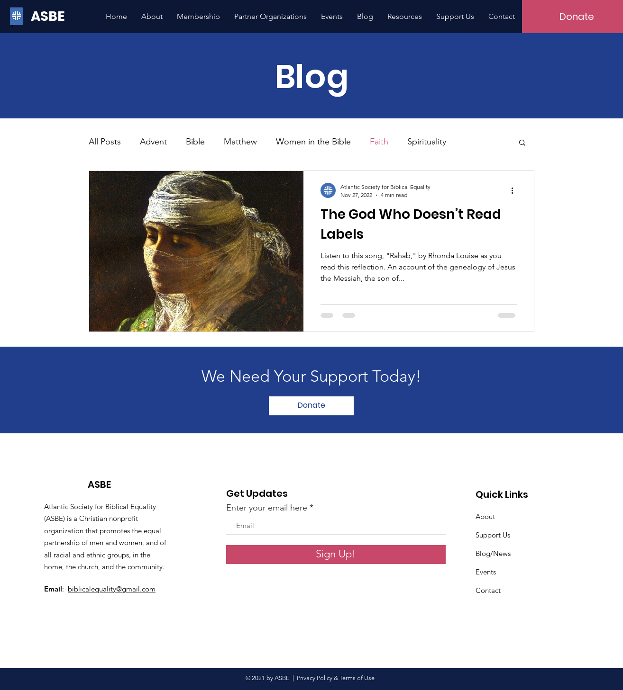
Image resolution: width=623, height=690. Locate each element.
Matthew (240, 141)
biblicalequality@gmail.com (112, 588)
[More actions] (515, 190)
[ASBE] (49, 16)
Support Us (493, 534)
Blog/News (493, 553)
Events (486, 571)
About (485, 516)
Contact (488, 590)
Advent (153, 141)
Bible (195, 141)
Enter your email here (266, 507)
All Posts (105, 141)
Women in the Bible (313, 141)
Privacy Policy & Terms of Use (337, 677)
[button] (522, 143)
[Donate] (311, 405)
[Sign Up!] (336, 554)
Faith (379, 141)
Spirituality (426, 141)
